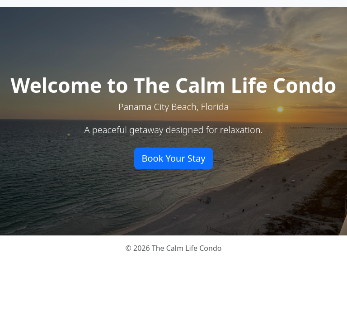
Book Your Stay (174, 158)
